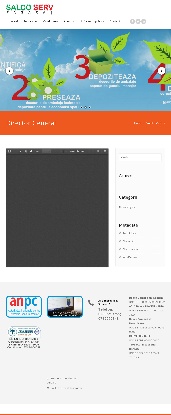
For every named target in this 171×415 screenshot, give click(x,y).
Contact (115, 21)
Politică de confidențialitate (67, 388)
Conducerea (50, 21)
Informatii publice (92, 21)
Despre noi (31, 21)
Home (137, 123)
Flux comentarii (131, 249)
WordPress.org (131, 257)
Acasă (15, 21)
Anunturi (69, 21)
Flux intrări (128, 241)
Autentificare (130, 233)
